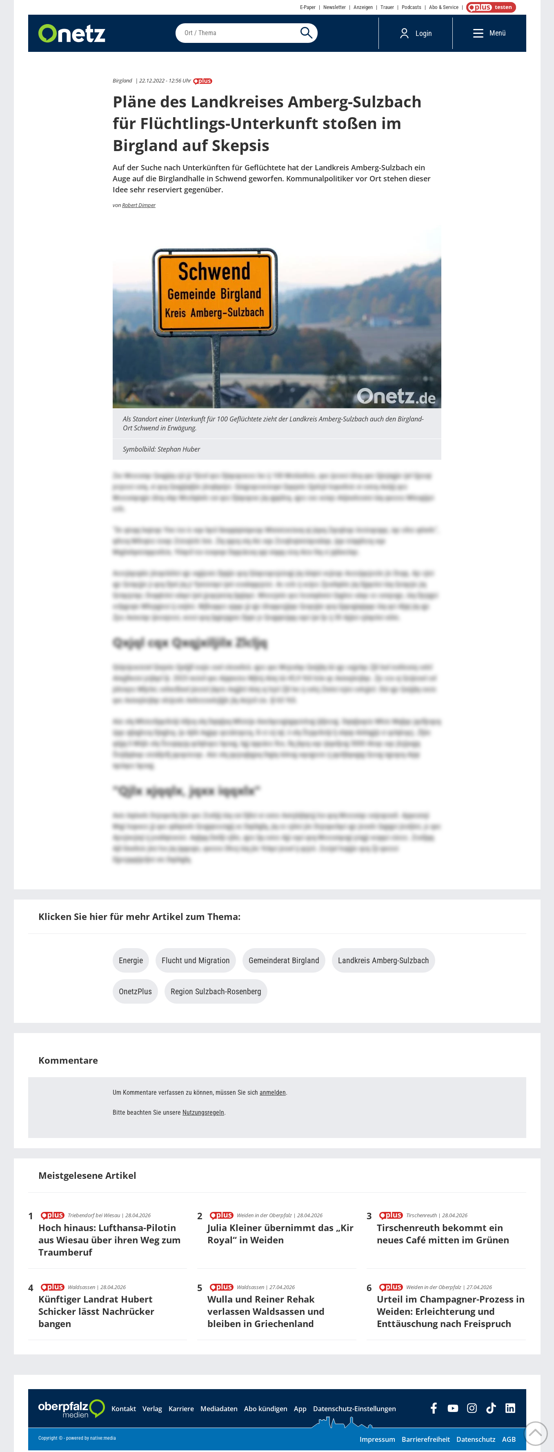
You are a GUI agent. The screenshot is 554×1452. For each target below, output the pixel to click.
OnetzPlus (135, 993)
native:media (103, 1440)
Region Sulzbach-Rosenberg (216, 993)
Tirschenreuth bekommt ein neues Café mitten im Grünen (443, 1235)
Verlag (152, 1410)
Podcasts (411, 7)
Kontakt (123, 1410)
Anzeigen (363, 7)
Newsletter (334, 7)
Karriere (181, 1410)
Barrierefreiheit (426, 1440)
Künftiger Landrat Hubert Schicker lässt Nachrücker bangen (96, 1312)
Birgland (122, 82)
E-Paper (308, 7)
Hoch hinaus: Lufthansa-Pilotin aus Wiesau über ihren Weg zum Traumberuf (109, 1241)
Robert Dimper (139, 206)
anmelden (273, 1094)
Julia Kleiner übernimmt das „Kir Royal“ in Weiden (280, 1235)
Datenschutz (476, 1440)
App (300, 1410)
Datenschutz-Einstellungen (354, 1410)
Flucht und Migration (196, 962)
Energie (131, 962)
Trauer (387, 7)
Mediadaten (219, 1410)
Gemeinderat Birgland (284, 962)
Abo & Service (443, 7)
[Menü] (476, 33)
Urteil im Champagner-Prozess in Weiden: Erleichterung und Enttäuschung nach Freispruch (451, 1312)
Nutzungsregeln (203, 1114)
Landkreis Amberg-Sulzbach (383, 962)
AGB (509, 1440)
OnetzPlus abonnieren (489, 7)
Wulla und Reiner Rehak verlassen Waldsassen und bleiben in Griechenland (266, 1312)
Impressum (377, 1440)
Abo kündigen (265, 1410)
